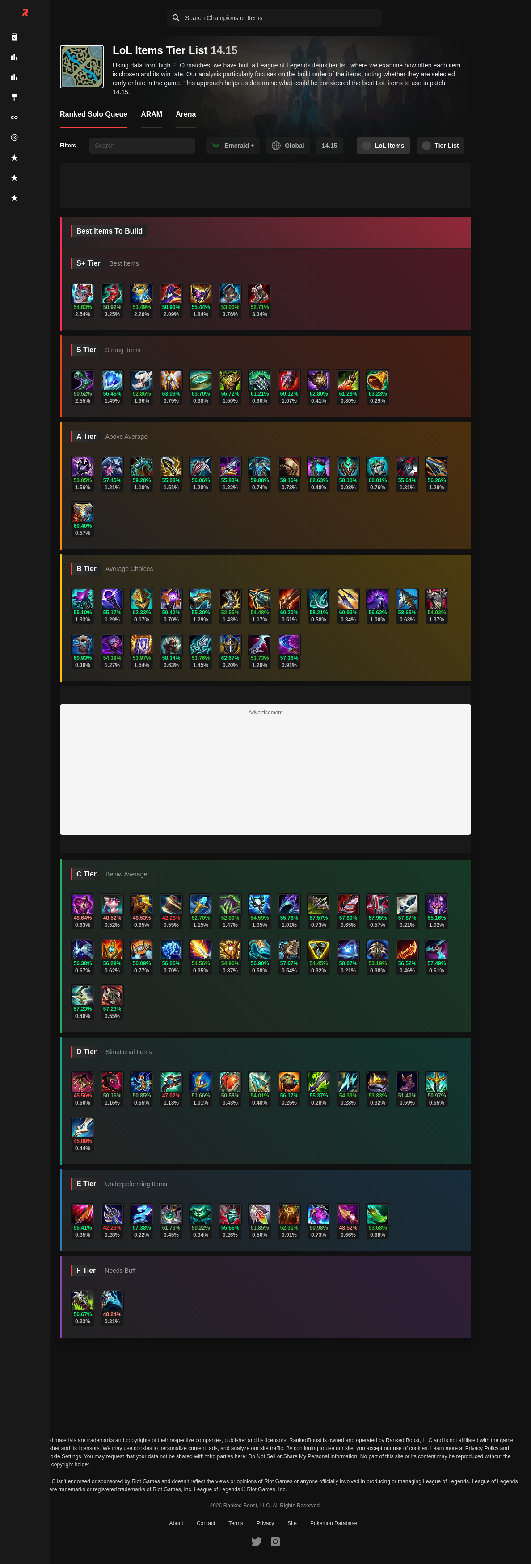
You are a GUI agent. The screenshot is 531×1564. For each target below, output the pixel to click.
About (176, 1523)
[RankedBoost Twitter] (256, 1541)
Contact (206, 1523)
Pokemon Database (333, 1523)
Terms (235, 1523)
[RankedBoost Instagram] (275, 1541)
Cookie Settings (62, 1456)
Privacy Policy (482, 1448)
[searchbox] (142, 146)
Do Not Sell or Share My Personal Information (303, 1457)
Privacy (265, 1523)
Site (292, 1523)
